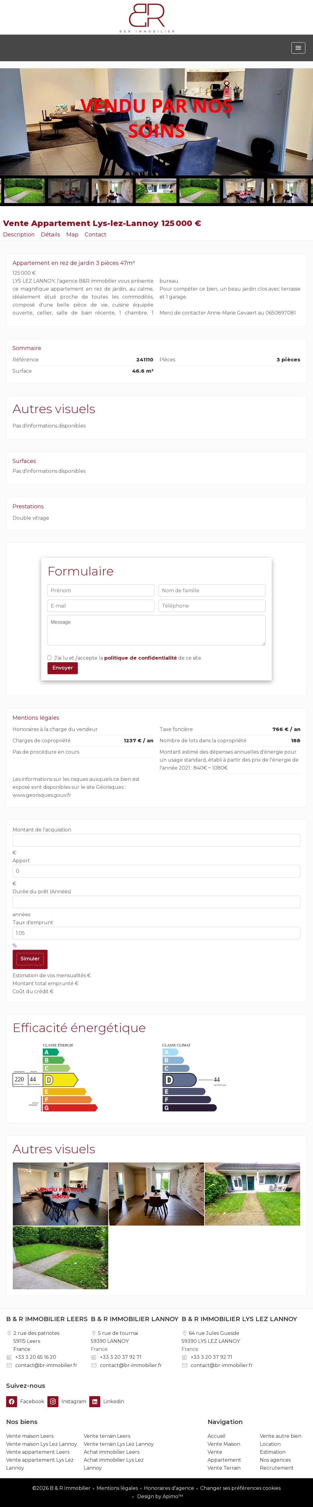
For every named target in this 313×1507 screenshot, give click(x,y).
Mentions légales (117, 1488)
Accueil (147, 18)
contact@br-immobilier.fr (46, 1365)
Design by (159, 1496)
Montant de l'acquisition (42, 830)
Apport (21, 861)
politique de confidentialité (140, 658)
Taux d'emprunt (33, 922)
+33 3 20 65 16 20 (35, 1357)
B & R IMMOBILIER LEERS (47, 1319)
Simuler (30, 959)
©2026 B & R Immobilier (61, 1488)
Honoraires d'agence (169, 1488)
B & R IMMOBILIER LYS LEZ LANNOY (239, 1319)
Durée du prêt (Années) (42, 892)
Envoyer (63, 668)
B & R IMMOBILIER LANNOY (135, 1319)
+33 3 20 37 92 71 (121, 1357)
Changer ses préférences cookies (240, 1488)
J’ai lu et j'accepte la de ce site (127, 658)
